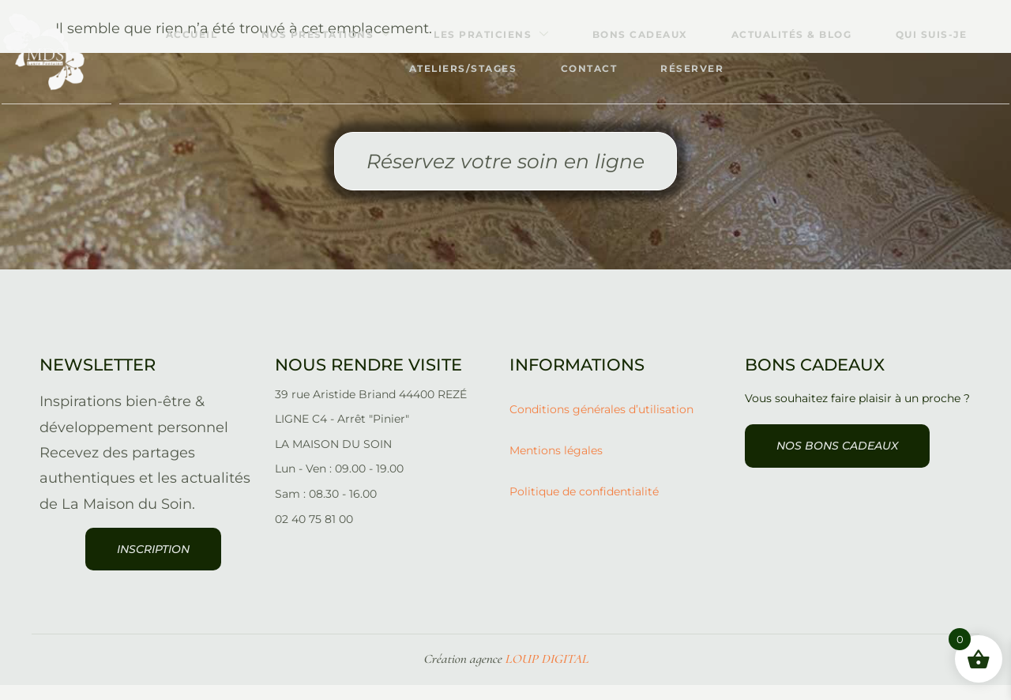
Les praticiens (487, 34)
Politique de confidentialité (584, 506)
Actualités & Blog (795, 34)
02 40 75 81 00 (314, 534)
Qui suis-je (939, 34)
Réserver (694, 68)
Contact (586, 68)
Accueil (181, 34)
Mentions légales (556, 465)
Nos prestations (318, 34)
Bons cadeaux (640, 34)
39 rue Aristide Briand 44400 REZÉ (371, 409)
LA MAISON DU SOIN (333, 458)
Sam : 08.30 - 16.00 (326, 509)
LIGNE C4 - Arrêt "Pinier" (342, 434)
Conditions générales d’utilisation (601, 423)
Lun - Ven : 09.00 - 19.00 (339, 483)
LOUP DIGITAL (546, 674)
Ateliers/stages (458, 68)
